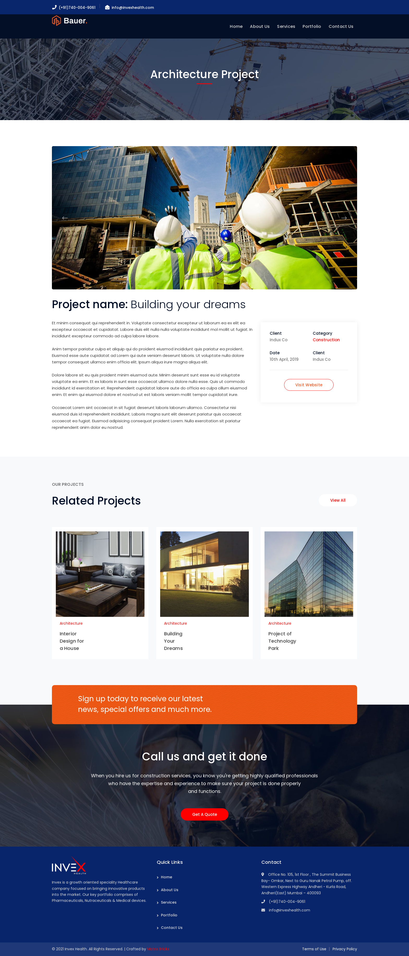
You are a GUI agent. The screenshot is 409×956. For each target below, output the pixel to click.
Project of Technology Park (282, 640)
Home (166, 877)
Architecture (71, 623)
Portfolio (169, 915)
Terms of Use (314, 949)
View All (338, 500)
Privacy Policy (345, 949)
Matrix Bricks (158, 949)
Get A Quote (204, 814)
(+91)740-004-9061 (77, 7)
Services (169, 902)
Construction (326, 340)
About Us (169, 889)
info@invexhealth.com (133, 7)
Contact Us (172, 927)
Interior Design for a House (72, 640)
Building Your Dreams (173, 640)
